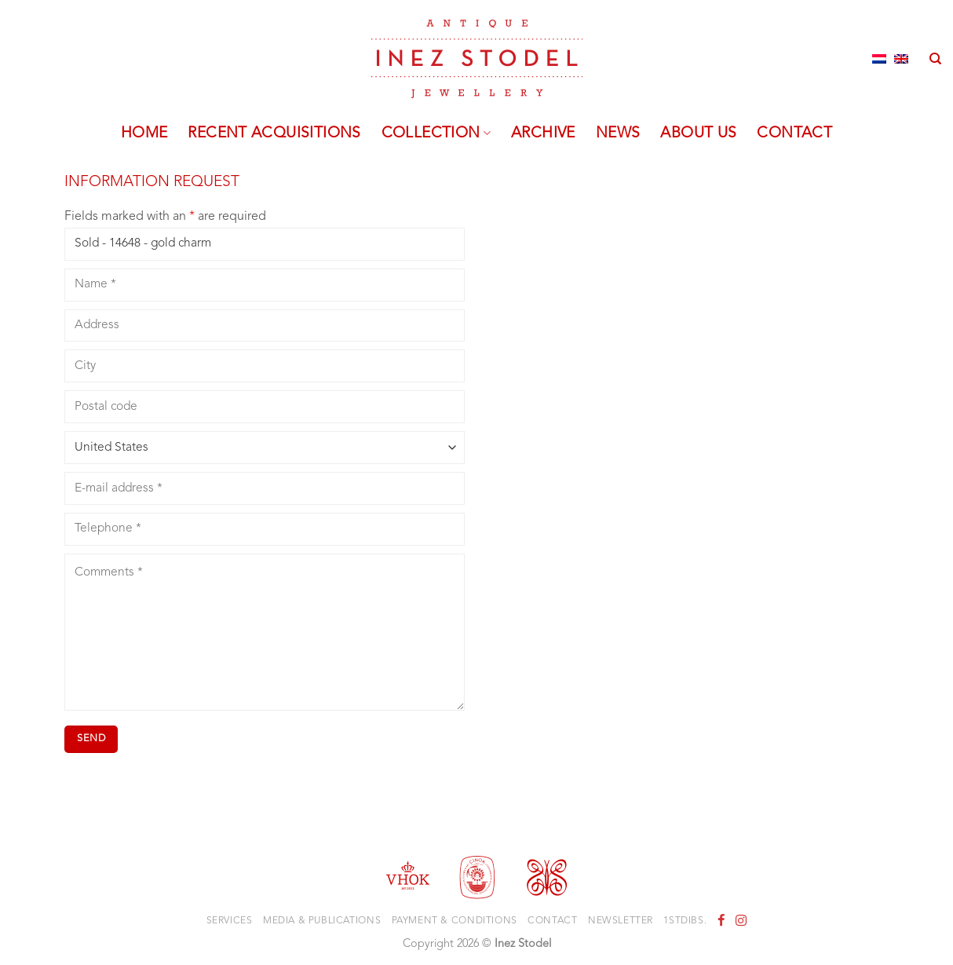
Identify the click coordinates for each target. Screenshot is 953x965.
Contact (794, 133)
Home (144, 133)
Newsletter (620, 921)
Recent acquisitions (274, 133)
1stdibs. (685, 921)
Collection (436, 133)
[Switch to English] (901, 58)
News (618, 133)
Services (229, 921)
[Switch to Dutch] (879, 58)
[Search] (935, 59)
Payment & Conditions (454, 921)
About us (698, 133)
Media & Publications (322, 921)
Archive (543, 133)
